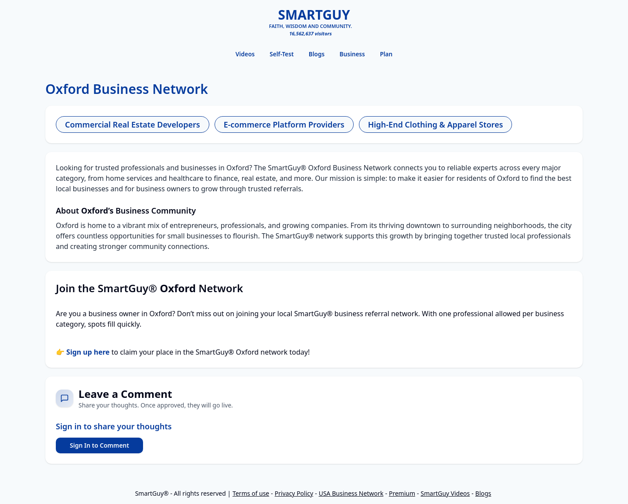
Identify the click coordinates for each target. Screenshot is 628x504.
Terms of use (250, 493)
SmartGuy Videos (445, 493)
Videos (245, 54)
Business (352, 54)
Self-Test (282, 54)
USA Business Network (351, 493)
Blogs (316, 54)
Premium (402, 493)
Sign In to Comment (99, 445)
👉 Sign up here (82, 352)
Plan (386, 54)
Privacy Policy (294, 493)
